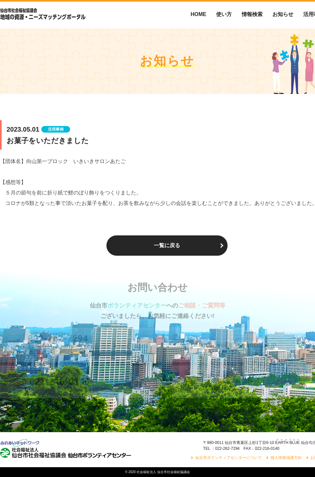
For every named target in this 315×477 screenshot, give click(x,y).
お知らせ (282, 14)
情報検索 (252, 14)
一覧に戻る (167, 245)
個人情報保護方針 (286, 457)
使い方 (224, 14)
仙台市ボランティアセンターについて (228, 457)
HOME (198, 14)
